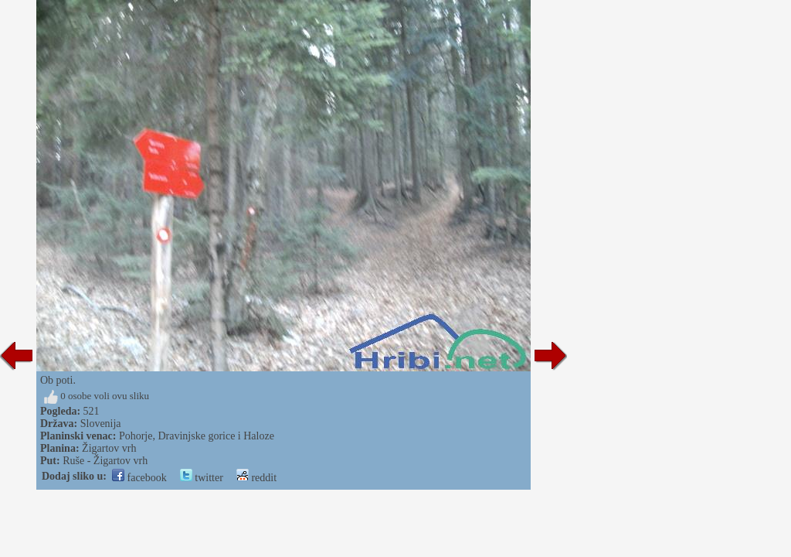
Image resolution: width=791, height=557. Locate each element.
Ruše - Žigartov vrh (105, 460)
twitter (201, 478)
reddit (256, 478)
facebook (139, 478)
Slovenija (100, 423)
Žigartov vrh (109, 448)
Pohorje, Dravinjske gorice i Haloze (196, 436)
